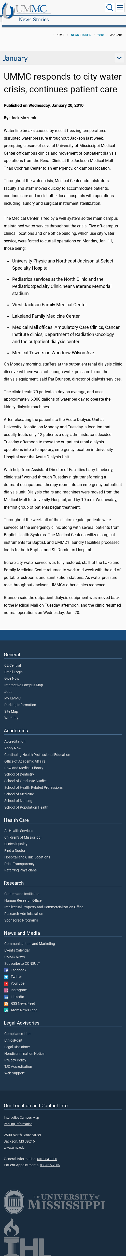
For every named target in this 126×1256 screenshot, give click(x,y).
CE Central (12, 660)
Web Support (14, 1068)
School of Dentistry (19, 769)
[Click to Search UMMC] (109, 7)
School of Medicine (19, 789)
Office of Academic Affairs (24, 756)
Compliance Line (17, 1028)
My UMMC (12, 693)
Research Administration (23, 908)
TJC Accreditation (18, 1061)
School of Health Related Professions (33, 782)
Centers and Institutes (21, 888)
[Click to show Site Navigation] (120, 7)
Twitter (13, 971)
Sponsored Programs (21, 915)
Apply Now (12, 743)
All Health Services (18, 825)
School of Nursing (18, 795)
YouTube (14, 978)
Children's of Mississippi (22, 832)
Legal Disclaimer (17, 1042)
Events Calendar (17, 945)
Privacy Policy (15, 1055)
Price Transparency (19, 858)
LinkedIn (14, 991)
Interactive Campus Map (23, 680)
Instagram (15, 985)
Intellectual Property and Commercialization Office (43, 902)
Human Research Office (22, 895)
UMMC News (14, 952)
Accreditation (14, 736)
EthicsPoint (13, 1035)
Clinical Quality (15, 839)
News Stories (82, 8)
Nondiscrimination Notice (24, 1048)
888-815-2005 (50, 1159)
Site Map (11, 706)
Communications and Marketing (29, 938)
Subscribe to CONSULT (22, 958)
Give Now (11, 673)
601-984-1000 (47, 1153)
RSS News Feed (19, 998)
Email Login (13, 667)
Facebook (15, 965)
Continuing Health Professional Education (37, 749)
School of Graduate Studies (25, 775)
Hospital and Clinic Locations (27, 852)
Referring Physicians (20, 865)
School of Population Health (26, 802)
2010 (100, 29)
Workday (11, 712)
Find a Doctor (14, 845)
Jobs (8, 686)
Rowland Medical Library (23, 763)
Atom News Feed (20, 1005)
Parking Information (20, 699)
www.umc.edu (14, 1142)
